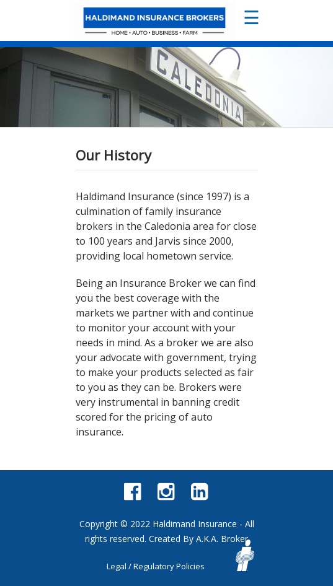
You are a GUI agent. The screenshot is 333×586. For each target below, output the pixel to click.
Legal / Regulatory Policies (156, 566)
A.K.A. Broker (222, 538)
